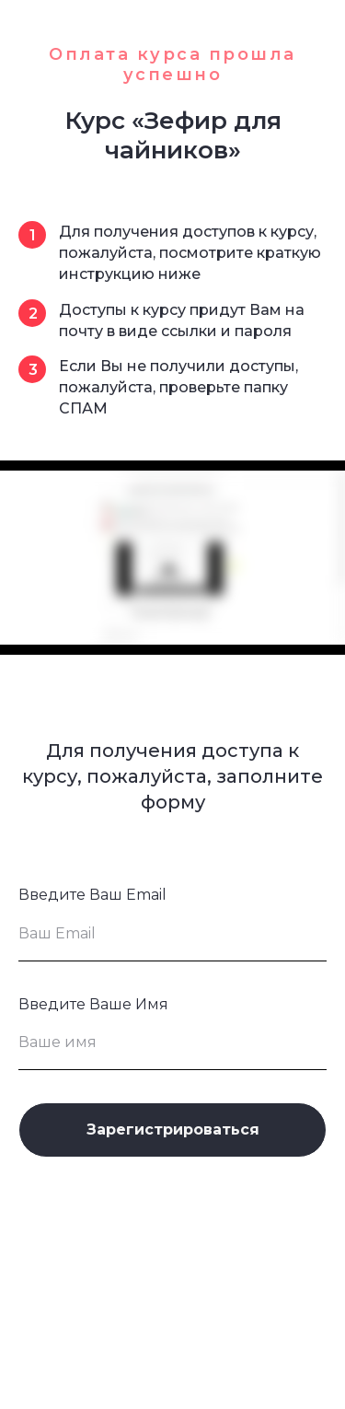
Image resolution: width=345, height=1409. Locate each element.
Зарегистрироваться (172, 1129)
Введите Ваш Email (92, 894)
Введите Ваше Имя (93, 1004)
